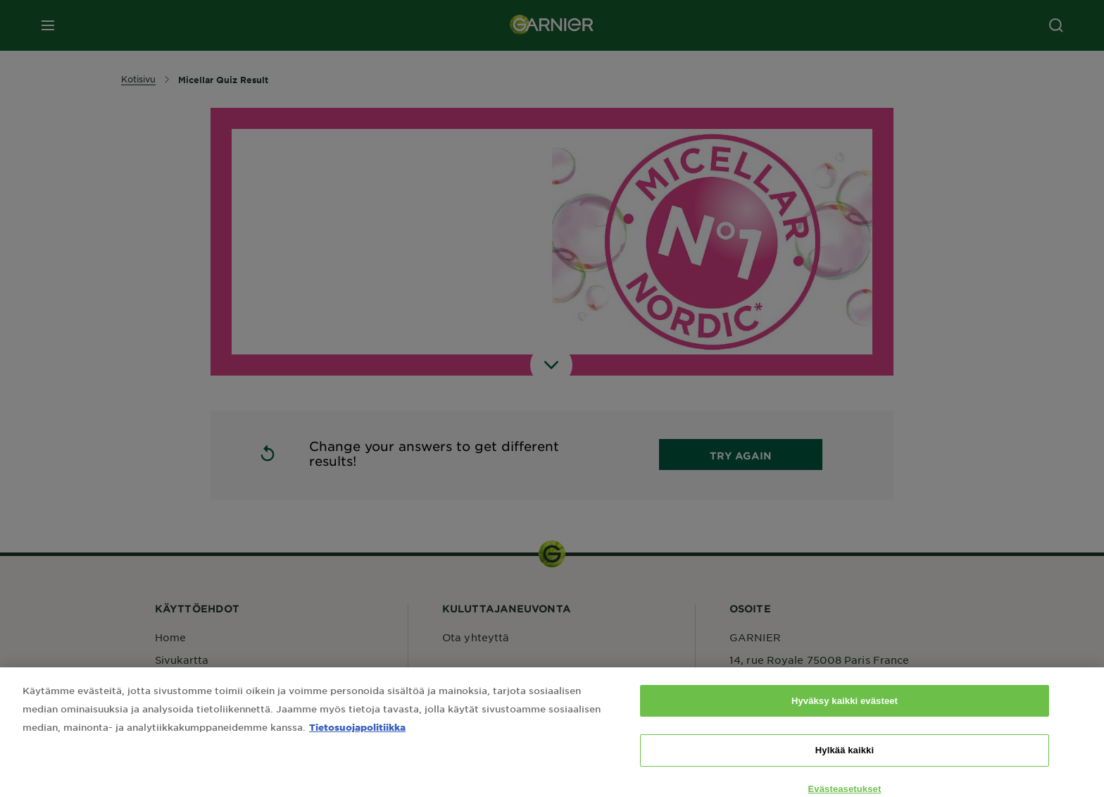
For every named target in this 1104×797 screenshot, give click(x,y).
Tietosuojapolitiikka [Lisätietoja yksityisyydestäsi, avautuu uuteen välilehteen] (357, 738)
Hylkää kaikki (844, 761)
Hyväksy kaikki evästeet (844, 712)
